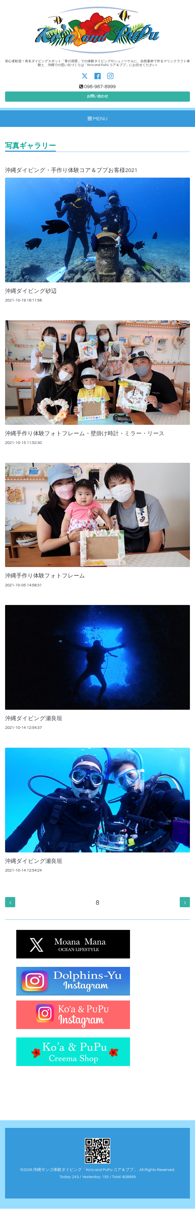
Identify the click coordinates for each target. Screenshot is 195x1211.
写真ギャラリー (30, 148)
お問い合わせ (97, 98)
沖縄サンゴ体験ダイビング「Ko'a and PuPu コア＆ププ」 (85, 1172)
